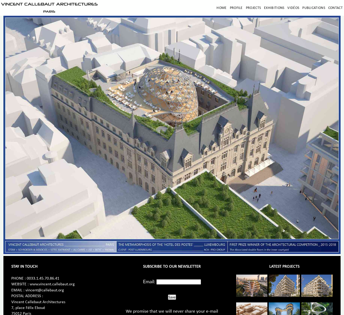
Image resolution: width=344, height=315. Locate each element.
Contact (335, 8)
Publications (313, 8)
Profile (236, 8)
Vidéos (293, 8)
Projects (253, 8)
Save (172, 297)
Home (221, 8)
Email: (149, 281)
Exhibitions (274, 8)
